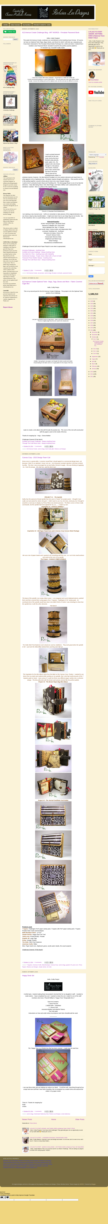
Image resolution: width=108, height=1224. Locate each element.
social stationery (65, 1114)
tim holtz (49, 967)
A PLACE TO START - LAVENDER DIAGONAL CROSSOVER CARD (48, 1137)
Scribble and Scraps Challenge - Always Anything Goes (38, 441)
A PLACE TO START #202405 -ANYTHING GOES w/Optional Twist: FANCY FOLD (52, 1128)
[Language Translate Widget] (97, 154)
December (95, 332)
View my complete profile (95, 82)
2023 (91, 308)
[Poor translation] (7, 1197)
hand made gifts (49, 449)
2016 (91, 325)
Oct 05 (95, 353)
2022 (91, 310)
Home (53, 1119)
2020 (91, 315)
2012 (91, 374)
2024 (91, 306)
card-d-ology (47, 273)
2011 (91, 376)
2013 (91, 371)
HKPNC (82, 1184)
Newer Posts (27, 1119)
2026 (91, 301)
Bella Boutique (46, 965)
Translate (99, 157)
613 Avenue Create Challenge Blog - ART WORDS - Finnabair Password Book (50, 32)
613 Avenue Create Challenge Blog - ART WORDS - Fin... (98, 343)
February (94, 366)
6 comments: (38, 270)
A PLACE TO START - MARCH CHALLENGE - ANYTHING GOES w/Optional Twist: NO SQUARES (57, 1147)
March (94, 363)
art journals (41, 273)
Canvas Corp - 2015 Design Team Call (36, 457)
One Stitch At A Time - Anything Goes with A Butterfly (38, 254)
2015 (91, 327)
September (95, 356)
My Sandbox (26, 25)
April (93, 361)
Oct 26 (95, 348)
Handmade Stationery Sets (41, 1114)
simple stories (42, 967)
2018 (91, 320)
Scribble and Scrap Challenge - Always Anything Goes (38, 252)
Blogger (93, 1184)
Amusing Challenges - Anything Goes (33, 250)
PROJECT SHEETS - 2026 (42, 25)
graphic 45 (69, 965)
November (95, 334)
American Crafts (37, 965)
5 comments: (38, 446)
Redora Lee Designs (60, 449)
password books (67, 273)
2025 (91, 303)
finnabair (54, 273)
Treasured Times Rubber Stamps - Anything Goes (37, 258)
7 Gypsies (29, 965)
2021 (91, 313)
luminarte (59, 273)
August (94, 359)
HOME (6, 25)
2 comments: (38, 1111)
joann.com (75, 965)
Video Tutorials (15, 25)
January (94, 368)
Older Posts (79, 1119)
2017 (91, 323)
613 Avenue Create (32, 273)
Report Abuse (8, 307)
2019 (91, 318)
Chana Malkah (94, 80)
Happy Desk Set (28, 975)
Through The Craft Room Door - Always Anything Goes (38, 260)
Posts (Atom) (33, 1123)
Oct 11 (95, 351)
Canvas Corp (54, 965)
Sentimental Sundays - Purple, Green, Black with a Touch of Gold (41, 256)
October (94, 337)
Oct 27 (95, 339)
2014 (91, 330)
